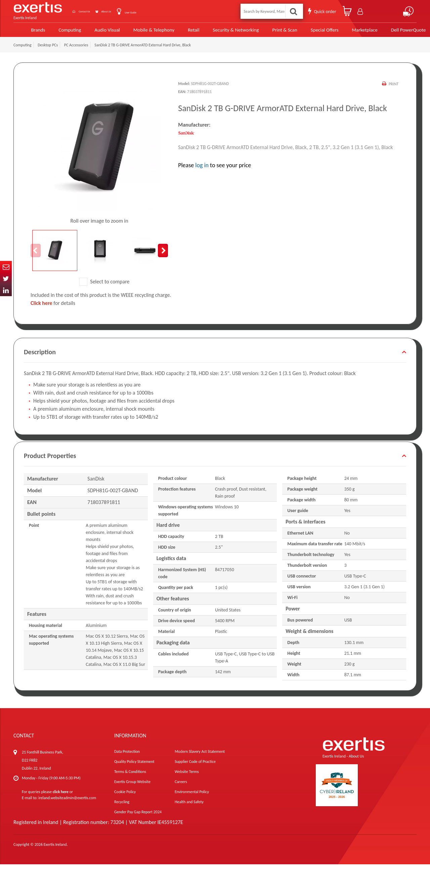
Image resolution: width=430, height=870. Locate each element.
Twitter (6, 278)
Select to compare (104, 287)
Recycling (121, 807)
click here (61, 797)
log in (202, 171)
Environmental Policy (192, 797)
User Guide (160, 12)
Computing (59, 33)
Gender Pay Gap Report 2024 (138, 817)
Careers (181, 787)
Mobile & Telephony (141, 33)
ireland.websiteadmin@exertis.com (67, 803)
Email (6, 267)
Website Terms (187, 777)
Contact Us (92, 11)
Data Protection (127, 757)
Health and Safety (189, 807)
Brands (27, 33)
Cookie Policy (125, 797)
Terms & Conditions (130, 777)
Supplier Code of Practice (195, 767)
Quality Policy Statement (134, 767)
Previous (36, 256)
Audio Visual (96, 33)
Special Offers (310, 33)
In (6, 290)
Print (393, 89)
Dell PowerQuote (393, 33)
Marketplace (349, 33)
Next (163, 256)
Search (294, 11)
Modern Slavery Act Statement (200, 757)
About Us (127, 11)
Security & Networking (222, 33)
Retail (181, 33)
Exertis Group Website (132, 787)
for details (53, 309)
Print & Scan (271, 33)
